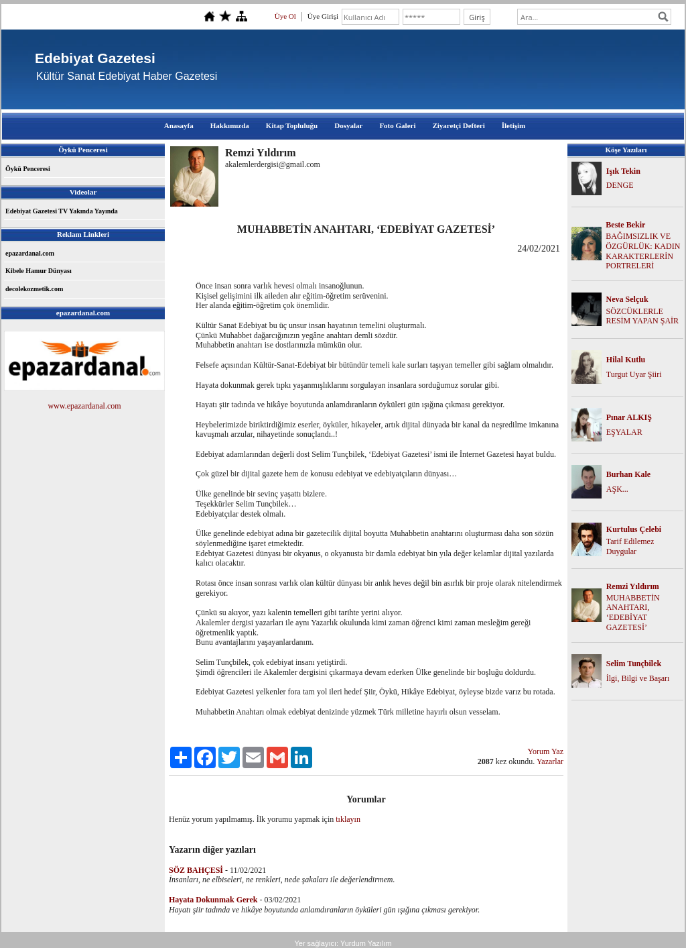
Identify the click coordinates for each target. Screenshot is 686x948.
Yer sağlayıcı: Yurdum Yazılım (342, 943)
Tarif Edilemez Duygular (630, 546)
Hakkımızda (229, 125)
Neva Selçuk (627, 299)
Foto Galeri (397, 125)
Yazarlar (550, 761)
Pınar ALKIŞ (629, 417)
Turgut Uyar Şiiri (634, 374)
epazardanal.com (29, 253)
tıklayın (348, 819)
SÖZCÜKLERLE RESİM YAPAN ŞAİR (642, 316)
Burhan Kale (628, 474)
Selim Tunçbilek (633, 663)
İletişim (513, 125)
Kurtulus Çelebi (633, 529)
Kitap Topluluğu (292, 125)
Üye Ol (285, 16)
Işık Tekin (623, 171)
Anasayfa (179, 125)
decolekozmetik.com (34, 289)
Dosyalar (348, 125)
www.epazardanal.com (84, 406)
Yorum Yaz (545, 751)
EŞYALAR (624, 432)
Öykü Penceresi (27, 168)
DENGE (620, 185)
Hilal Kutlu (625, 359)
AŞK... (617, 489)
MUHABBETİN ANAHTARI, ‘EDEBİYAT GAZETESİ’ (633, 612)
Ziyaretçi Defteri (458, 125)
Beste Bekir (625, 224)
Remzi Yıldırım (632, 586)
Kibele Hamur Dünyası (38, 270)
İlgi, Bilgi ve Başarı (638, 678)
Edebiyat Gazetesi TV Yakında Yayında (61, 211)
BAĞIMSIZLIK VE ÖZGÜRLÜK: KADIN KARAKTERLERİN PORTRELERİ (643, 250)
